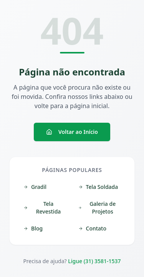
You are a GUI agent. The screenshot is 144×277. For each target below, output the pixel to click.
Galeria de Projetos (97, 207)
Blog (33, 228)
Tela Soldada (98, 186)
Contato (92, 228)
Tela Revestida (42, 207)
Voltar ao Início (72, 131)
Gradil (34, 186)
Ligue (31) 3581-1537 (94, 261)
